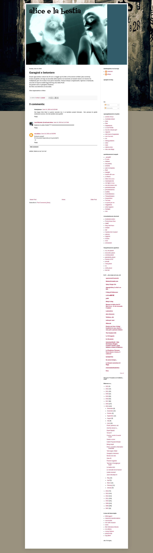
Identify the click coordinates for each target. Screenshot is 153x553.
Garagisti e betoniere (113, 453)
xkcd (106, 241)
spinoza (107, 234)
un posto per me (109, 202)
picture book (108, 533)
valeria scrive (109, 147)
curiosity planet (109, 255)
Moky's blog (109, 301)
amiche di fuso (109, 117)
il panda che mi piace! (111, 232)
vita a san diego (109, 149)
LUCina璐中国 (110, 295)
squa (106, 145)
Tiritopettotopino (109, 196)
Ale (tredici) (108, 163)
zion (106, 211)
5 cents (107, 159)
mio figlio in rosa (109, 183)
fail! (106, 230)
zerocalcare (108, 243)
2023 (107, 386)
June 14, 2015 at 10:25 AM (49, 109)
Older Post (94, 199)
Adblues (107, 161)
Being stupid (110, 444)
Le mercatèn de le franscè (114, 470)
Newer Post (33, 199)
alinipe (109, 74)
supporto (107, 236)
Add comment (34, 147)
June (108, 423)
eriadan (107, 227)
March (109, 483)
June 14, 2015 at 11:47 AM (61, 122)
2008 (107, 506)
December (110, 408)
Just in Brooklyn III (112, 474)
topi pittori (108, 535)
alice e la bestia (55, 11)
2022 (107, 389)
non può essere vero (111, 185)
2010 (107, 501)
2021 (107, 391)
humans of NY (109, 259)
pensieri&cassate (110, 187)
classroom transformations (112, 518)
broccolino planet (110, 253)
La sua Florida (109, 127)
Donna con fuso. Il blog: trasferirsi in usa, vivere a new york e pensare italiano (114, 328)
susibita (107, 192)
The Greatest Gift (111, 333)
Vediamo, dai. (110, 317)
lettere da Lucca (109, 179)
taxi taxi (107, 270)
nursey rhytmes (109, 531)
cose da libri (108, 520)
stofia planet (108, 268)
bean (106, 121)
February (110, 485)
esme (106, 524)
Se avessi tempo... (111, 360)
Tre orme (107, 200)
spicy (106, 143)
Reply (36, 116)
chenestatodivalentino (112, 368)
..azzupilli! (108, 157)
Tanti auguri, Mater (112, 451)
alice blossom (110, 314)
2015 (107, 406)
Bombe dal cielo (111, 456)
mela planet (108, 263)
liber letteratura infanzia (111, 527)
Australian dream (110, 119)
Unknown (110, 71)
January (109, 488)
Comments (109, 108)
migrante (107, 132)
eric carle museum (110, 522)
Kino (107, 371)
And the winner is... (112, 428)
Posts (107, 105)
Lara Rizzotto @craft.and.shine (43, 122)
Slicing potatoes (109, 140)
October (109, 413)
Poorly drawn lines (110, 221)
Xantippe (107, 209)
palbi (107, 298)
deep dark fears (109, 225)
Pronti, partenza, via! (112, 425)
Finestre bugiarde (112, 461)
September (110, 416)
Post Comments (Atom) (43, 202)
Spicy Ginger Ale (111, 284)
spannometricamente (112, 278)
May (108, 478)
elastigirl (107, 172)
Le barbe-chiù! (111, 467)
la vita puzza (109, 339)
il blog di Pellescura (112, 292)
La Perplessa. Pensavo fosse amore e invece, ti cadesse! (113, 352)
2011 (107, 498)
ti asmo (107, 238)
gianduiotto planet (110, 257)
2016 (107, 404)
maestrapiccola (109, 181)
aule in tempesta (110, 168)
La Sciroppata (110, 336)
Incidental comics (110, 219)
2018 (107, 399)
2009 (107, 503)
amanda (107, 166)
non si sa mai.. (109, 136)
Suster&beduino (109, 194)
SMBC (107, 223)
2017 (107, 401)
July (108, 421)
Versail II (109, 433)
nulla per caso (110, 320)
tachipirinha (109, 357)
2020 (107, 394)
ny (106, 266)
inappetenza (108, 125)
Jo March (107, 176)
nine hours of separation (112, 134)
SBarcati (108, 323)
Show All (122, 373)
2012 (107, 496)
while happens (109, 207)
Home (63, 199)
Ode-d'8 (109, 458)
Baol (106, 170)
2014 (107, 491)
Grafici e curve (111, 439)
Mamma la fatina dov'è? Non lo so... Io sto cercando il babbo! (114, 306)
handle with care (109, 174)
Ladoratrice (109, 311)
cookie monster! (111, 472)
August (109, 418)
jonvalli (107, 261)
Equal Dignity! (111, 430)
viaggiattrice (108, 205)
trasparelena (108, 198)
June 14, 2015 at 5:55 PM (48, 133)
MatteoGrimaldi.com (112, 281)
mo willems (108, 529)
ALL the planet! (109, 250)
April (108, 480)
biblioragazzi (108, 516)
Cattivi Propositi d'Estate (114, 442)
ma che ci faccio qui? (111, 130)
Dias (106, 123)
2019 (107, 396)
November (110, 411)
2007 (107, 508)
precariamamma (109, 189)
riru (106, 138)
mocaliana (37, 133)
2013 (107, 493)
